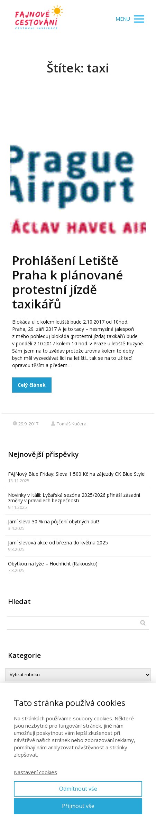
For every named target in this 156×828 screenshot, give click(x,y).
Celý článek (32, 385)
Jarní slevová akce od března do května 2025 (58, 542)
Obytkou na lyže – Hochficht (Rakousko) (53, 563)
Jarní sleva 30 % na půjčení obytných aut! (53, 521)
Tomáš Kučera (68, 424)
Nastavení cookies (35, 772)
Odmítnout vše (78, 788)
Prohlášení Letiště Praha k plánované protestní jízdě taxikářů (67, 282)
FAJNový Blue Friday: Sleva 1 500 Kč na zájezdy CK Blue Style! (77, 474)
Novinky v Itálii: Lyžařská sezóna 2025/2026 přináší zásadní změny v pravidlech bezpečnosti (74, 498)
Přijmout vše (78, 806)
